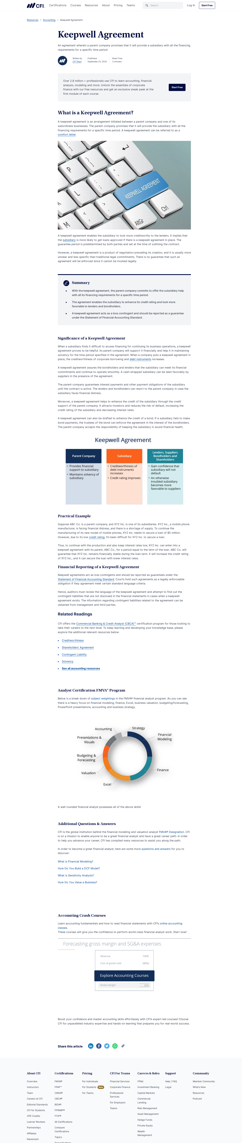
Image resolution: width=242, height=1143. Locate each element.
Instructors (33, 1087)
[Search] (163, 5)
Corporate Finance (120, 1087)
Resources (91, 5)
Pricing (118, 5)
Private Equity (145, 1125)
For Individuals (90, 1081)
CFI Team (77, 61)
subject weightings (103, 698)
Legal (168, 1087)
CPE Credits (33, 1115)
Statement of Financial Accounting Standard (86, 579)
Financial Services (120, 1081)
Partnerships (34, 1127)
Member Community (204, 1081)
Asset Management (148, 1113)
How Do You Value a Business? (77, 882)
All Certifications (63, 1121)
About (106, 5)
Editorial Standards (37, 1104)
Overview (32, 1081)
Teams (131, 5)
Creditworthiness (73, 640)
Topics (58, 1137)
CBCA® (58, 1098)
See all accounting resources (81, 668)
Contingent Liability (74, 654)
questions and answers (156, 849)
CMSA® (59, 1092)
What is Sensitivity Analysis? (76, 875)
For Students (89, 1087)
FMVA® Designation (171, 832)
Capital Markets (146, 1092)
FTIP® (58, 1115)
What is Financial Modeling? (75, 861)
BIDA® (58, 1104)
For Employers (117, 1102)
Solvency (67, 661)
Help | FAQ (171, 1081)
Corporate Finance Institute (36, 5)
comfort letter (67, 134)
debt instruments (140, 359)
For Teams (87, 1092)
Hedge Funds (144, 1119)
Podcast (197, 1098)
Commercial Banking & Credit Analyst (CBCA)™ (106, 623)
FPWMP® (60, 1110)
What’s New (199, 1087)
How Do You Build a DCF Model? (79, 868)
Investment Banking (148, 1087)
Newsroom (33, 1139)
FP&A (140, 1081)
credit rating (97, 537)
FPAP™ (58, 1087)
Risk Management (147, 1108)
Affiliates (31, 1133)
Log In (191, 5)
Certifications (57, 5)
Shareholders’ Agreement (78, 647)
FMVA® (58, 1081)
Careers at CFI (35, 1098)
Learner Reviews (36, 1121)
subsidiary (69, 240)
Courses (75, 5)
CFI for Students (36, 1110)
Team (30, 1092)
